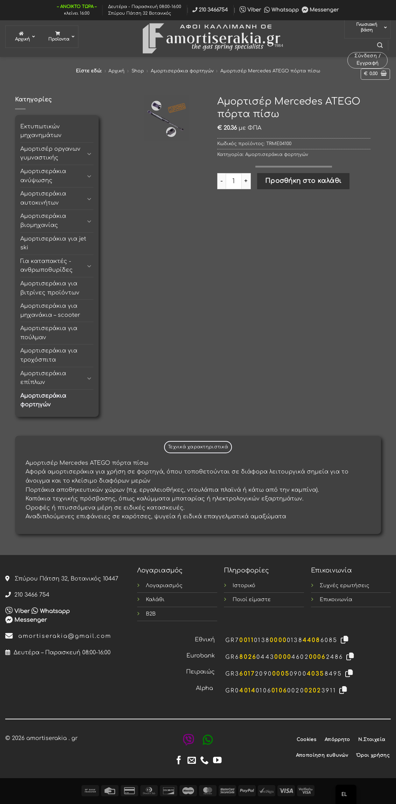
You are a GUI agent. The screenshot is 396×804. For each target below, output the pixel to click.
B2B (151, 614)
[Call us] (204, 761)
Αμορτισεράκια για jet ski (53, 243)
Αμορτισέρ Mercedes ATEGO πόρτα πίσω (270, 71)
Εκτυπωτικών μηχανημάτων (41, 131)
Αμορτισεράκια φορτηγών (182, 71)
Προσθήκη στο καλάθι (303, 180)
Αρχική (116, 71)
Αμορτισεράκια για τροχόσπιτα (48, 355)
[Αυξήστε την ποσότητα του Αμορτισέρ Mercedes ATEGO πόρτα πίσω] (246, 181)
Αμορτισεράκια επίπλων (43, 378)
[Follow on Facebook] (179, 761)
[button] (380, 45)
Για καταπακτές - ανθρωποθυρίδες (46, 265)
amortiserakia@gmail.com (58, 636)
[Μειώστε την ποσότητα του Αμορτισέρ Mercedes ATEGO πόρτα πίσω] (221, 181)
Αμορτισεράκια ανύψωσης (43, 176)
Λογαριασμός (164, 585)
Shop (138, 71)
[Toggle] (89, 153)
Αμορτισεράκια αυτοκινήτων (43, 198)
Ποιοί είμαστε (252, 599)
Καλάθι (155, 599)
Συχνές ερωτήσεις (344, 585)
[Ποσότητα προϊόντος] (234, 181)
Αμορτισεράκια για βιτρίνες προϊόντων (49, 288)
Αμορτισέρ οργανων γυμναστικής (50, 153)
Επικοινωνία (336, 599)
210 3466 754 (27, 595)
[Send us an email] (192, 761)
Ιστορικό (244, 585)
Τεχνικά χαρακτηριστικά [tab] (198, 446)
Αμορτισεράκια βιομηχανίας (43, 220)
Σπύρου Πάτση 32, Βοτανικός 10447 (61, 579)
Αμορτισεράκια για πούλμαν (48, 333)
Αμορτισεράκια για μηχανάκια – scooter (50, 310)
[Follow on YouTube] (217, 761)
